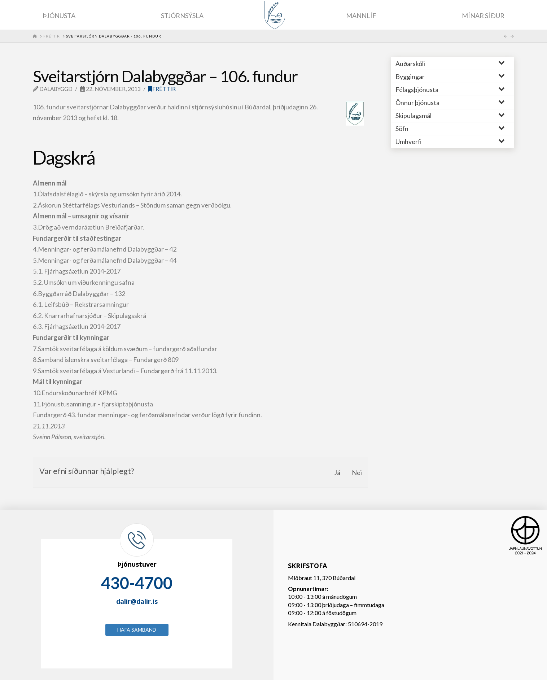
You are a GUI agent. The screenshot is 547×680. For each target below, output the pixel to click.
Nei (357, 472)
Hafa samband (136, 630)
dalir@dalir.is (137, 601)
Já (337, 472)
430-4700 (136, 583)
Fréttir (162, 89)
